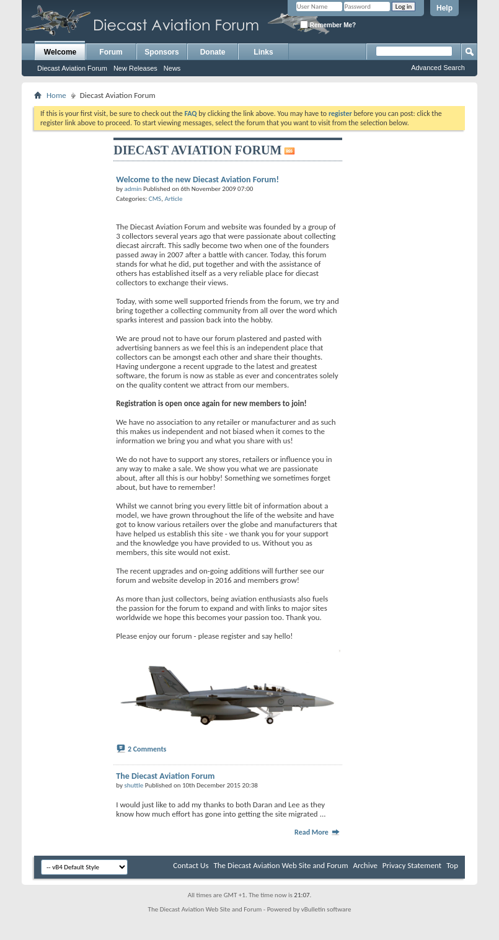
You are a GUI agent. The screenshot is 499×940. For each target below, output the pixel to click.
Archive (365, 865)
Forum (110, 52)
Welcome (60, 52)
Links (263, 52)
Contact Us (190, 865)
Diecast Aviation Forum (72, 68)
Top (452, 865)
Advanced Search (438, 67)
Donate (213, 52)
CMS (155, 199)
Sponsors (161, 52)
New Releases (135, 68)
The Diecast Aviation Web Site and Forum (280, 865)
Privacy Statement (411, 865)
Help (444, 8)
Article (173, 199)
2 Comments (147, 749)
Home (56, 95)
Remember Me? (328, 24)
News (172, 68)
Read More (317, 832)
